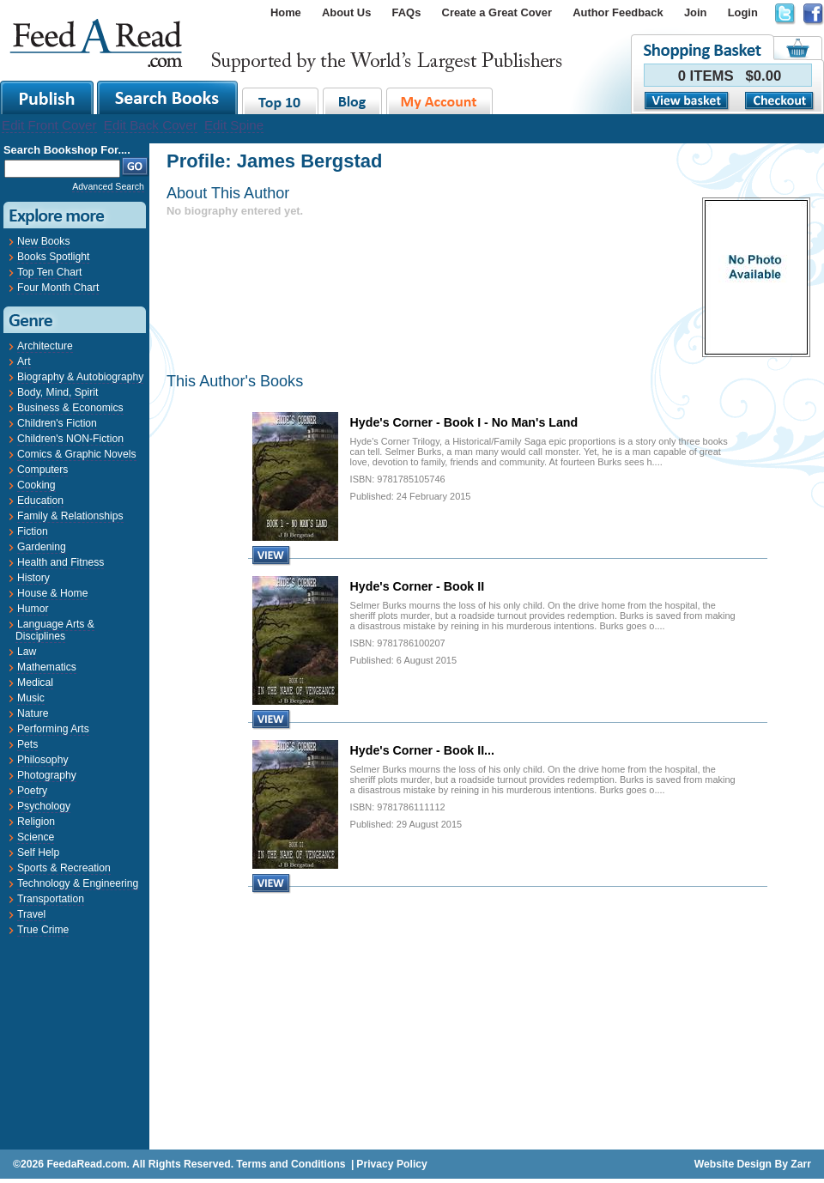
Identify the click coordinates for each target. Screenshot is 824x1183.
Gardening (41, 547)
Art (24, 361)
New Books (43, 241)
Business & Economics (70, 408)
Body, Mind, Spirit (57, 392)
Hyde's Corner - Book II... (422, 750)
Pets (27, 744)
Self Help (38, 852)
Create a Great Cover (497, 12)
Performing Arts (53, 729)
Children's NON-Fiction (70, 439)
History (33, 578)
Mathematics (46, 667)
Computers (42, 470)
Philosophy (42, 760)
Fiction (32, 531)
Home (285, 12)
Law (26, 652)
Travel (31, 914)
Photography (46, 775)
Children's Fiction (57, 423)
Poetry (32, 791)
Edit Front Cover (49, 125)
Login (743, 12)
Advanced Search (108, 186)
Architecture (45, 346)
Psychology (43, 806)
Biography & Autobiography (80, 377)
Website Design (733, 1164)
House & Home (52, 593)
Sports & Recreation (64, 868)
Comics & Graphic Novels (76, 454)
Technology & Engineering (77, 883)
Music (31, 698)
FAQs (406, 12)
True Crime (43, 930)
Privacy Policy (391, 1164)
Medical (35, 682)
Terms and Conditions (290, 1164)
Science (35, 837)
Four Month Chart (58, 288)
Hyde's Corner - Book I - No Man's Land (464, 422)
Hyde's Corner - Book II (417, 586)
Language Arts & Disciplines (54, 630)
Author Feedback (618, 12)
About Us (346, 12)
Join (695, 12)
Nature (33, 713)
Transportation (50, 899)
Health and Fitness (60, 562)
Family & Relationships (70, 516)
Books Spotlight (53, 257)
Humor (32, 609)
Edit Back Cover (150, 125)
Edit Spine (234, 125)
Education (40, 500)
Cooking (36, 485)
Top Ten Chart (49, 272)
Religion (36, 822)
